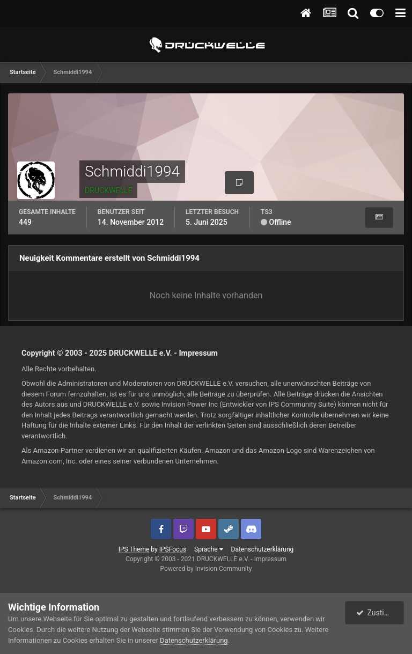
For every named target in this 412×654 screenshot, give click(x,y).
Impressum (198, 353)
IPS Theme (134, 549)
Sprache (208, 549)
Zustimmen (380, 612)
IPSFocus (172, 549)
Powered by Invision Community (206, 568)
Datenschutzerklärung (262, 549)
